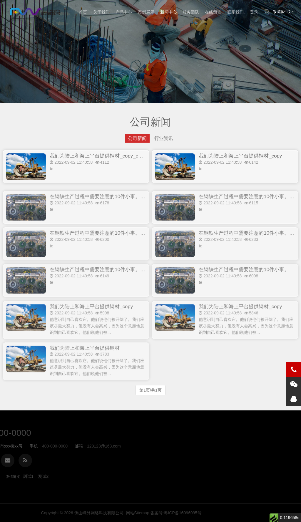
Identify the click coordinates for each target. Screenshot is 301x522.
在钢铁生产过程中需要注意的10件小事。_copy (101, 283)
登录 (254, 12)
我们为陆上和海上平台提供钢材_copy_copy (98, 157)
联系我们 (235, 12)
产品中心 (124, 12)
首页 (83, 12)
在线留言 (213, 12)
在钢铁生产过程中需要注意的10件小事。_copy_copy (108, 210)
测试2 (43, 476)
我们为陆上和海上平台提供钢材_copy (240, 157)
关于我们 (101, 12)
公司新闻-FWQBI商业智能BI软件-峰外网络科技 (34, 12)
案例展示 (146, 12)
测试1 (28, 476)
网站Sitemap (256, 513)
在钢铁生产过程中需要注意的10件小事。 (244, 283)
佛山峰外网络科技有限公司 (217, 513)
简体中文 (284, 12)
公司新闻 (137, 139)
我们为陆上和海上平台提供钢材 (85, 363)
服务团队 (191, 12)
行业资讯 (163, 139)
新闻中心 (168, 12)
